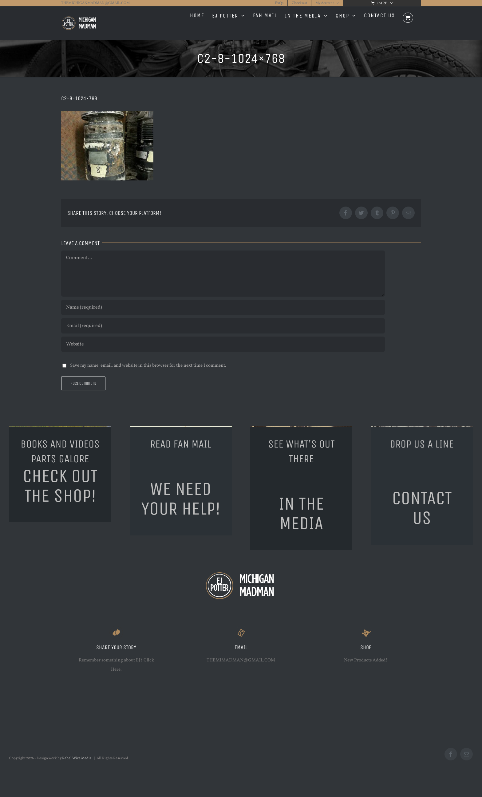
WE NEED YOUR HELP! (180, 498)
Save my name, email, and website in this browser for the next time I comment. (148, 365)
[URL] (223, 344)
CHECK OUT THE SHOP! (60, 486)
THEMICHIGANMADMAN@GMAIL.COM (95, 3)
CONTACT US (422, 508)
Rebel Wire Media (77, 758)
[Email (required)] (223, 325)
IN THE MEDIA (301, 513)
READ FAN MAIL (180, 444)
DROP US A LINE (422, 444)
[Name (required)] (223, 307)
